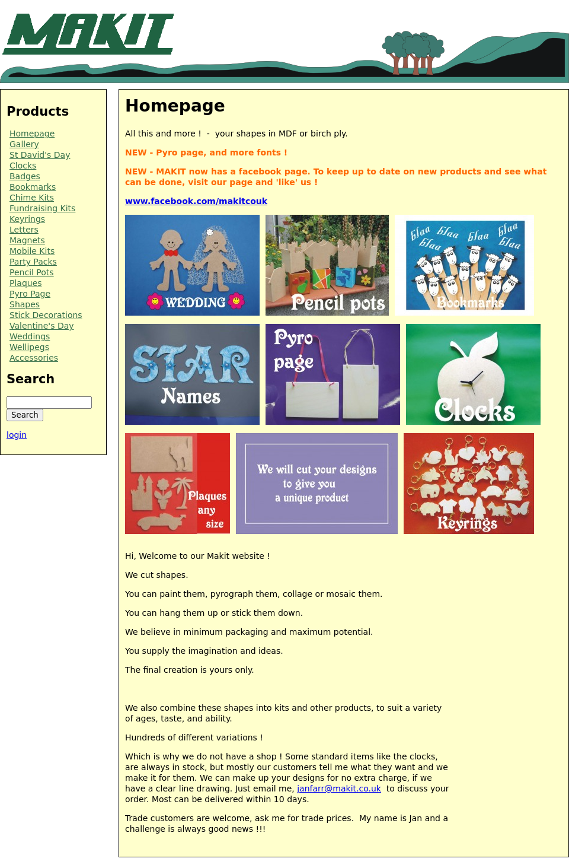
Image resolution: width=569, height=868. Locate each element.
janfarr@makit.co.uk (339, 788)
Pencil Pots (31, 272)
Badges (24, 176)
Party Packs (33, 261)
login (17, 435)
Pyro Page (29, 293)
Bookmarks (32, 187)
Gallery (24, 144)
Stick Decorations (45, 315)
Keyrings (27, 219)
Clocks (22, 165)
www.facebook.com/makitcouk (196, 201)
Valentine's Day (41, 325)
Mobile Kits (32, 251)
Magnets (27, 240)
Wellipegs (29, 347)
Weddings (29, 336)
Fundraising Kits (42, 208)
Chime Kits (31, 197)
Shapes (24, 304)
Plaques (25, 283)
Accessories (33, 358)
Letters (24, 229)
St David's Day (39, 155)
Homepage (32, 133)
